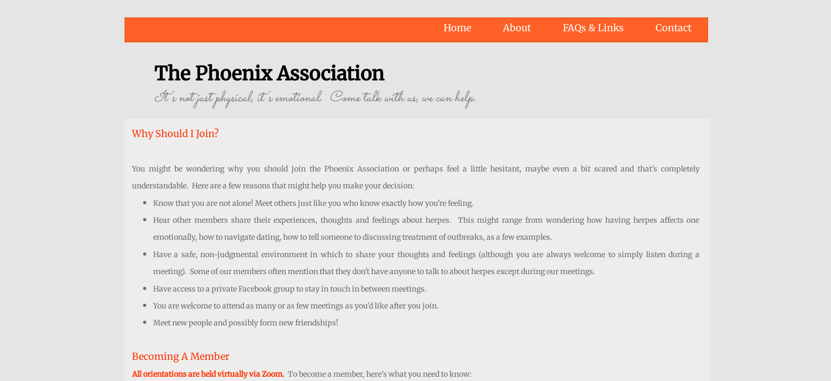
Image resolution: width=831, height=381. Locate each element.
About (517, 28)
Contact (674, 28)
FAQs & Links (593, 28)
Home (457, 28)
